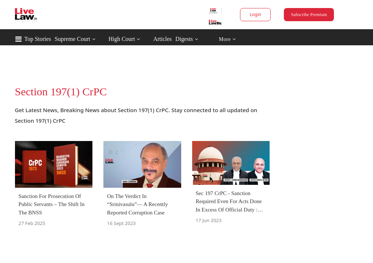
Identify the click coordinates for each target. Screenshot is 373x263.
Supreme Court (103, 39)
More (258, 39)
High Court (153, 39)
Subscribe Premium (290, 14)
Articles (193, 39)
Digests (215, 39)
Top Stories (69, 39)
